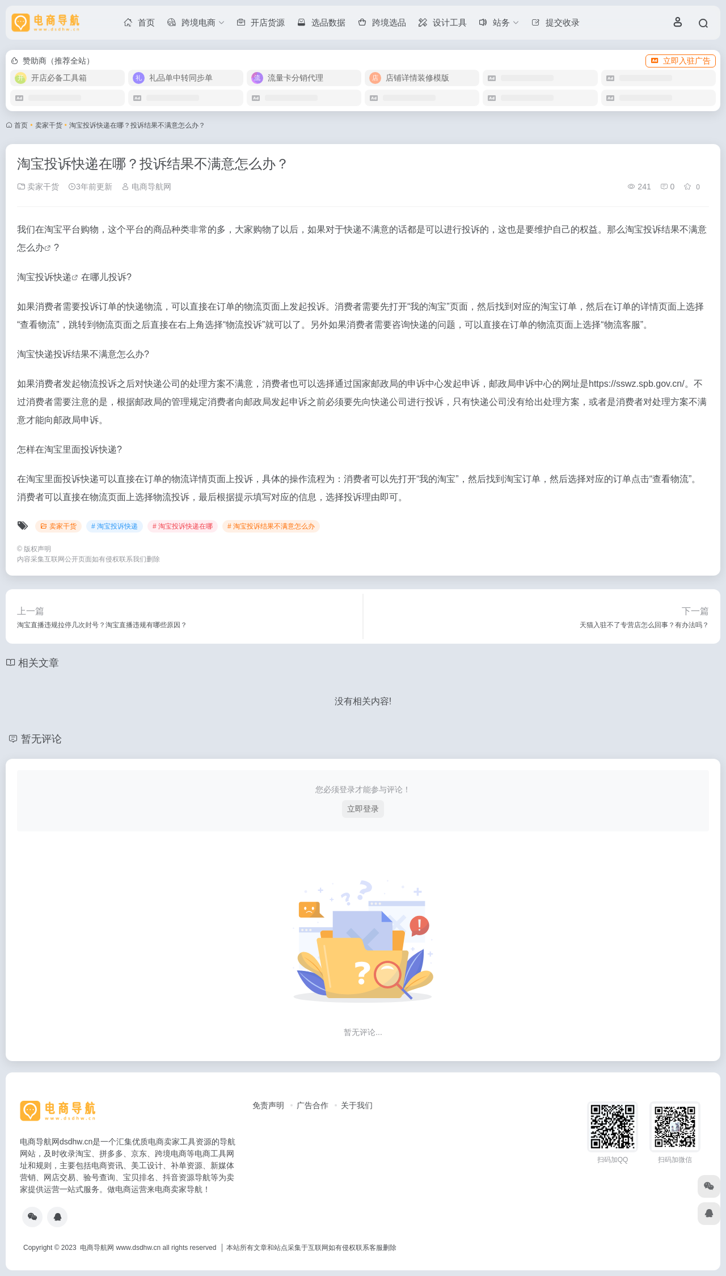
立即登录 (363, 808)
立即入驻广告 (681, 60)
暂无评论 (41, 739)
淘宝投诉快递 (44, 277)
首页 (21, 125)
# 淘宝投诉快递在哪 (183, 526)
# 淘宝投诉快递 (114, 526)
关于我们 (357, 1105)
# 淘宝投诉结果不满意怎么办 (271, 526)
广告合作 (312, 1105)
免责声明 (268, 1105)
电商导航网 (146, 186)
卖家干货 (48, 125)
